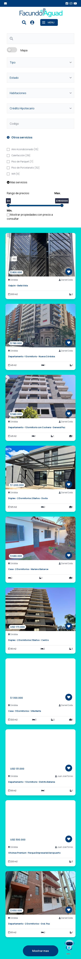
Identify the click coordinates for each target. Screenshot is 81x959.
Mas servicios (17, 182)
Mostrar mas (40, 951)
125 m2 (12, 507)
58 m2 (12, 790)
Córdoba (13, 280)
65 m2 (12, 932)
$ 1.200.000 (17, 485)
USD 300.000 (17, 839)
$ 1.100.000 (16, 697)
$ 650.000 (16, 910)
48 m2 (12, 365)
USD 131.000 (17, 768)
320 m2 (13, 719)
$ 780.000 (16, 343)
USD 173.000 (17, 626)
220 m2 (13, 861)
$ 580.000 (16, 414)
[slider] (8, 205)
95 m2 (12, 648)
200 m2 (13, 294)
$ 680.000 (16, 556)
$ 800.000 (16, 272)
